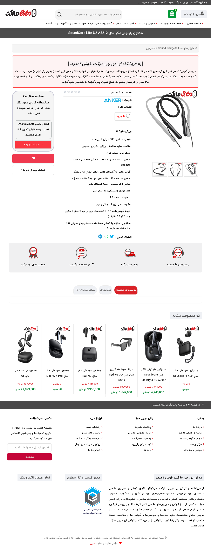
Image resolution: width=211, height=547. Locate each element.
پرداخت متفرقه (143, 427)
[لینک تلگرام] (100, 237)
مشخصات (105, 290)
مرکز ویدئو (196, 444)
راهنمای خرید (93, 427)
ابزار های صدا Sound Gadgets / (174, 48)
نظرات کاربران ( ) (85, 290)
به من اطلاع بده (33, 144)
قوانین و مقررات (193, 450)
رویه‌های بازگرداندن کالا (88, 438)
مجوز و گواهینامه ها (191, 438)
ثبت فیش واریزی (141, 444)
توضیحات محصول (125, 290)
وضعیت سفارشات (141, 438)
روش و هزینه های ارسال (87, 444)
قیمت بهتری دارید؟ (33, 170)
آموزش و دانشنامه (56, 23)
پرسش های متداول (90, 433)
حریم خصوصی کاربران (139, 433)
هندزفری (150, 48)
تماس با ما (94, 450)
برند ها (147, 450)
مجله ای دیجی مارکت (190, 433)
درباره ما (197, 427)
